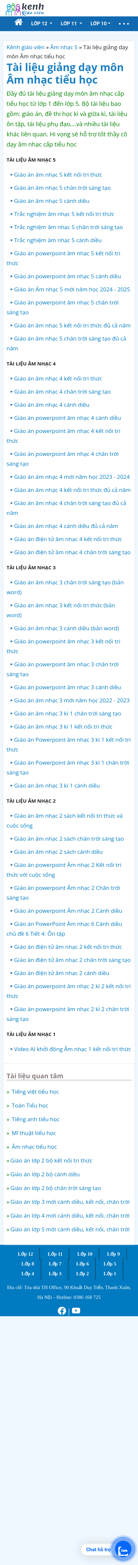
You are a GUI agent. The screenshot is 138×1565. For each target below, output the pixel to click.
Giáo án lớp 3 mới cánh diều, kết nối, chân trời (69, 1201)
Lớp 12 (25, 1254)
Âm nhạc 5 (64, 47)
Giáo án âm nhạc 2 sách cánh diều (58, 851)
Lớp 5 (110, 1263)
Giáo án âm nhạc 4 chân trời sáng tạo (62, 391)
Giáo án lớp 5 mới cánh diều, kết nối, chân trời (69, 1229)
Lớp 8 (27, 1263)
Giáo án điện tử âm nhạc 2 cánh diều (61, 973)
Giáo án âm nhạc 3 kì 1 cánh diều (57, 785)
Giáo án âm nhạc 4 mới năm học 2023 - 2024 (72, 476)
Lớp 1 (110, 1273)
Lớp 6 (82, 1263)
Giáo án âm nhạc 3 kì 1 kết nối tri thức (63, 726)
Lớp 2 (82, 1273)
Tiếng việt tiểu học (34, 1091)
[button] (124, 23)
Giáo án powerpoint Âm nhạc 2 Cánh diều (68, 910)
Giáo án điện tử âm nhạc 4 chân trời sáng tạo (72, 552)
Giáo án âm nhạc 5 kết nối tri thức (58, 174)
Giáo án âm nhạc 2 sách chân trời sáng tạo (69, 838)
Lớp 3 (55, 1273)
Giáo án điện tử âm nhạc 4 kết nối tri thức (68, 539)
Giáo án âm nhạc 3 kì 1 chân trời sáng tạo (67, 713)
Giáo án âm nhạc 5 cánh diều (51, 201)
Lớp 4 (27, 1273)
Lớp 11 (55, 1254)
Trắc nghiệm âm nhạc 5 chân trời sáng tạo (68, 227)
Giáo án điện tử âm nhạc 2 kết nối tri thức (68, 946)
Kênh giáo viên (26, 47)
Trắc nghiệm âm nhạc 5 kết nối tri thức (64, 214)
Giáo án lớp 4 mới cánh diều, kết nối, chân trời (69, 1215)
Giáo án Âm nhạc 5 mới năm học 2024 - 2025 (72, 289)
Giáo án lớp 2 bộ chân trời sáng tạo (55, 1188)
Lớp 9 (113, 1254)
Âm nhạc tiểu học (33, 1146)
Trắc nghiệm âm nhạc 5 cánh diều (58, 240)
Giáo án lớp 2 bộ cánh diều (45, 1174)
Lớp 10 (84, 1254)
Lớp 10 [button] (99, 24)
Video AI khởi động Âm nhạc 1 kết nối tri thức (72, 1049)
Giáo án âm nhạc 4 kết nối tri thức (58, 378)
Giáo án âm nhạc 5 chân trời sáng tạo (62, 187)
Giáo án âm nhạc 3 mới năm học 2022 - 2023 (72, 700)
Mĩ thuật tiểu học (33, 1133)
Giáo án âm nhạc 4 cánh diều (51, 404)
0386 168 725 (87, 1297)
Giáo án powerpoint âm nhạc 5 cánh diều (67, 276)
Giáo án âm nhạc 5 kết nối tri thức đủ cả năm (72, 325)
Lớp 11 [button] (69, 24)
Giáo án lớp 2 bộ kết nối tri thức (51, 1160)
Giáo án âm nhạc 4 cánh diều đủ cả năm (66, 526)
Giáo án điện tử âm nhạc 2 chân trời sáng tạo (72, 960)
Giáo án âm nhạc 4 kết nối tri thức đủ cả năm (72, 490)
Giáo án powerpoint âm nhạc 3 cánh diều (67, 687)
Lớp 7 (55, 1263)
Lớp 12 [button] (40, 24)
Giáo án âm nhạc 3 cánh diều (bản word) (66, 628)
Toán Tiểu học (29, 1105)
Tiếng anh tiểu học (34, 1119)
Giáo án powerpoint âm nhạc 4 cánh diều (67, 417)
